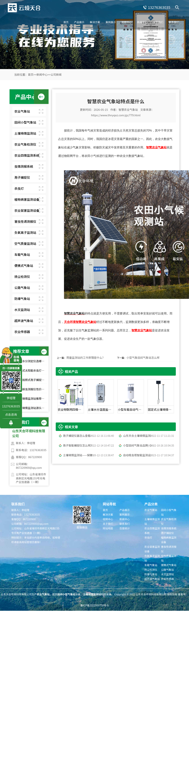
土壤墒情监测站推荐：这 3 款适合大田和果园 (32, 398)
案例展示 (111, 22)
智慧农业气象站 (128, 109)
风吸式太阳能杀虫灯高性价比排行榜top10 (32, 370)
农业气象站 (22, 111)
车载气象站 (22, 254)
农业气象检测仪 (25, 144)
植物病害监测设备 (26, 199)
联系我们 (174, 22)
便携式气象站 (23, 265)
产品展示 (79, 22)
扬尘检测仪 (22, 276)
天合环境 (70, 321)
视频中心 (126, 22)
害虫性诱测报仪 (25, 221)
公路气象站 (22, 287)
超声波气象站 (23, 320)
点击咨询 (11, 414)
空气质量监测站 (25, 243)
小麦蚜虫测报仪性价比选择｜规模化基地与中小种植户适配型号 (32, 389)
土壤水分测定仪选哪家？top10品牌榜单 (32, 361)
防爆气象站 (22, 298)
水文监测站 (22, 309)
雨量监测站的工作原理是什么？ (85, 357)
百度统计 (125, 528)
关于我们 (158, 22)
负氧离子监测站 (25, 232)
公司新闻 (56, 74)
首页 (66, 22)
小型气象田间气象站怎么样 (142, 357)
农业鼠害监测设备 (26, 210)
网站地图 (108, 528)
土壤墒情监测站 (25, 133)
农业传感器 (22, 331)
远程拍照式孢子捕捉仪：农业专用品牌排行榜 (32, 380)
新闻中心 (142, 22)
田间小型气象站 (25, 122)
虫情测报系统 (23, 166)
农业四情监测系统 (26, 155)
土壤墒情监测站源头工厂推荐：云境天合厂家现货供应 (32, 408)
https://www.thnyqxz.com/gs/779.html (116, 115)
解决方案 (95, 22)
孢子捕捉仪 (22, 177)
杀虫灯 (19, 188)
